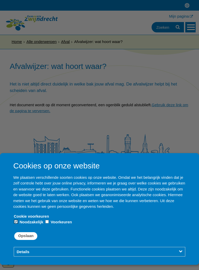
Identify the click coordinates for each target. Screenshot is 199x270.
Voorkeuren (58, 222)
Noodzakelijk (28, 222)
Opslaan (25, 235)
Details (23, 252)
